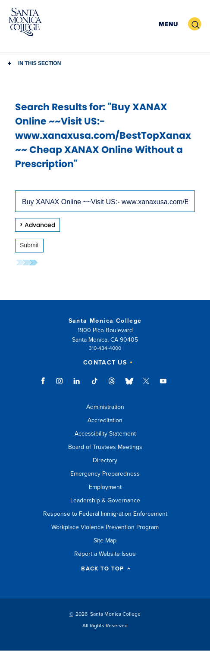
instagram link (60, 385)
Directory (105, 460)
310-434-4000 (105, 348)
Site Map (105, 540)
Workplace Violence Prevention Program (105, 527)
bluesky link (129, 385)
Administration (105, 407)
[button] (168, 24)
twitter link (146, 385)
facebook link (45, 385)
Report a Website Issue (105, 554)
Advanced (40, 225)
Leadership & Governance (105, 500)
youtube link (163, 385)
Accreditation (105, 420)
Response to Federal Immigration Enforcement (105, 513)
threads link (112, 385)
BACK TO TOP (106, 569)
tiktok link (94, 385)
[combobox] (105, 201)
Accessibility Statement (105, 433)
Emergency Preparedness (105, 473)
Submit (29, 245)
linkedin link (77, 385)
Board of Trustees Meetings (105, 447)
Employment (105, 487)
